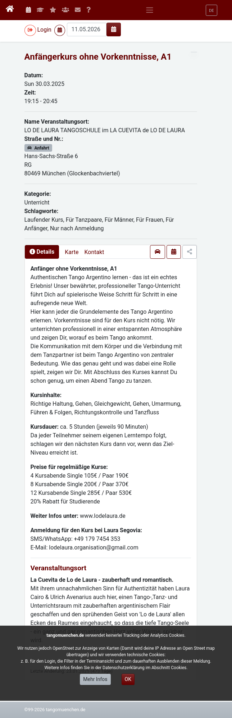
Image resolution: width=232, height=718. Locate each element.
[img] (113, 29)
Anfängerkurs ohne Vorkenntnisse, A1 (98, 57)
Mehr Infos (95, 679)
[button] (211, 10)
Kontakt (94, 252)
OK (128, 679)
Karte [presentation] (71, 252)
